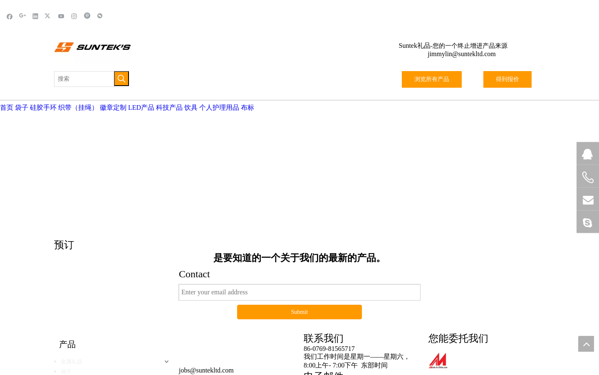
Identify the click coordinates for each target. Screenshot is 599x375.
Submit (299, 217)
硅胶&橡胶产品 (79, 326)
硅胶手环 (43, 107)
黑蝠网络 (325, 354)
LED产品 (141, 107)
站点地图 (358, 354)
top (586, 344)
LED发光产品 (77, 287)
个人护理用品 (219, 107)
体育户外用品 (77, 306)
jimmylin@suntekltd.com (462, 53)
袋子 (21, 107)
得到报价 (507, 79)
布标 (247, 107)
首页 (6, 107)
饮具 (191, 107)
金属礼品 (71, 267)
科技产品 (169, 107)
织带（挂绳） (78, 107)
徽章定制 (113, 107)
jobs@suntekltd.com (206, 275)
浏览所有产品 (431, 79)
